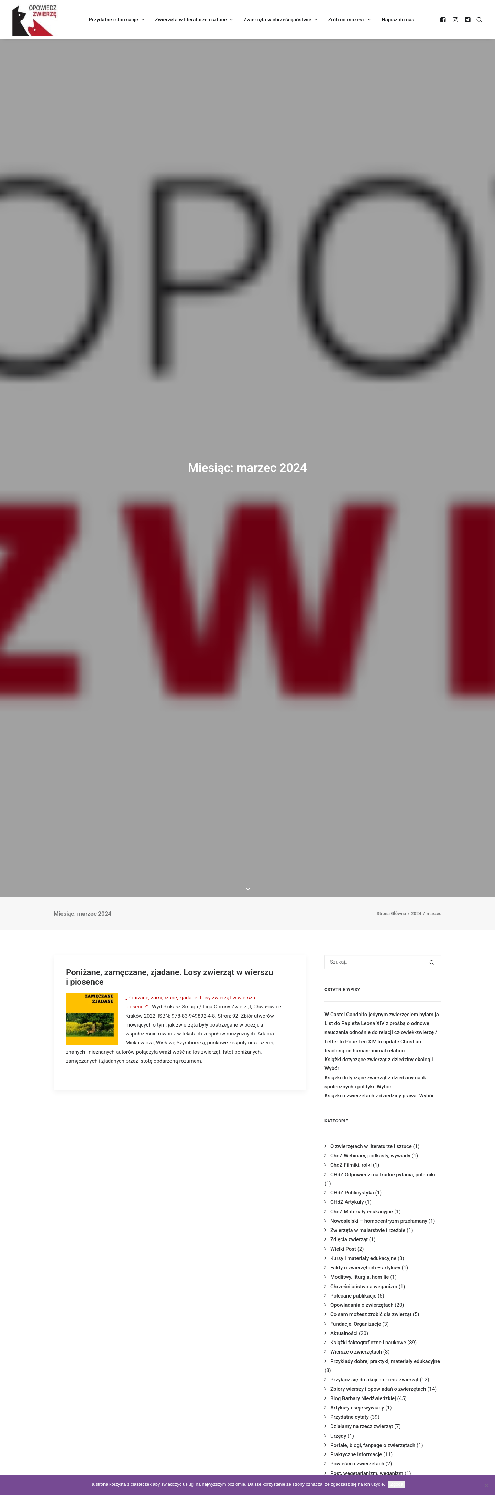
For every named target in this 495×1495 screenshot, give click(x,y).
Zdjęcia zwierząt (349, 1239)
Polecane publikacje (353, 1296)
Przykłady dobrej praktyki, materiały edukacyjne (385, 1361)
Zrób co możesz (349, 19)
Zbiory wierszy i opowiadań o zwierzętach (378, 1389)
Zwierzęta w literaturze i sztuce (194, 19)
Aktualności (344, 1333)
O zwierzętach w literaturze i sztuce (371, 1146)
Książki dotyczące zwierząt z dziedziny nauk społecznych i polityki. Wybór (375, 1082)
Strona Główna (391, 913)
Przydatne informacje (116, 19)
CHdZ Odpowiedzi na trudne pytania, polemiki (382, 1174)
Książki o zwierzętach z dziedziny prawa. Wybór (379, 1095)
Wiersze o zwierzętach (356, 1352)
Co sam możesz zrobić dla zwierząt (370, 1314)
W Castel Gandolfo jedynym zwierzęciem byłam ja (381, 1014)
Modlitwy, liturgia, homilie (359, 1277)
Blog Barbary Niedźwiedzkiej (363, 1398)
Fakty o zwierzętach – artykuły (365, 1268)
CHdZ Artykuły (347, 1202)
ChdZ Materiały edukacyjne (361, 1212)
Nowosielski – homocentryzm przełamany (378, 1221)
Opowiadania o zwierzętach (362, 1305)
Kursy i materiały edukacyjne (363, 1258)
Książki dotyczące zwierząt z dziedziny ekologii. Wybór (379, 1064)
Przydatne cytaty (349, 1417)
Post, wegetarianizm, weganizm (366, 1473)
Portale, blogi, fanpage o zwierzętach (372, 1445)
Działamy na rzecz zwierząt (361, 1426)
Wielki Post (343, 1249)
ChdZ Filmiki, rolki (351, 1165)
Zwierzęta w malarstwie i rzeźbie (367, 1230)
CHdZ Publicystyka (352, 1193)
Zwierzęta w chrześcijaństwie (280, 19)
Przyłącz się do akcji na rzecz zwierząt (374, 1380)
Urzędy (338, 1436)
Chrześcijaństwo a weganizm (363, 1286)
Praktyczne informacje (356, 1454)
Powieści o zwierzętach (357, 1464)
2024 (416, 913)
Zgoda (396, 1484)
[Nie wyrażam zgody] (486, 1485)
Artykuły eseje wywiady (357, 1408)
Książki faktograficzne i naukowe (368, 1342)
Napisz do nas (398, 19)
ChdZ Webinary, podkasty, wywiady (370, 1156)
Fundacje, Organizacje (355, 1324)
